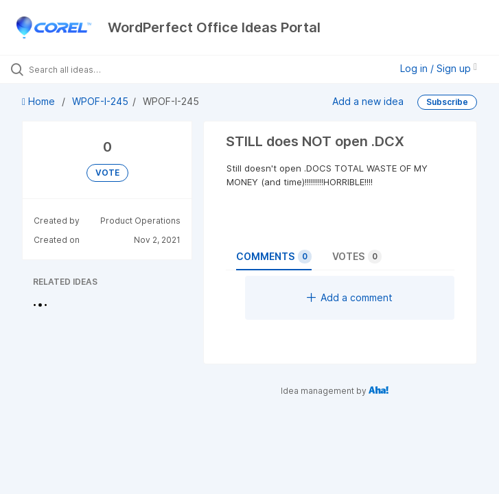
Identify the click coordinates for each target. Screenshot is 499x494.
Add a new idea (368, 100)
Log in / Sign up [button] (438, 68)
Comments (274, 256)
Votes (357, 256)
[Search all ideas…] (92, 69)
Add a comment (350, 297)
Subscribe (447, 102)
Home (40, 101)
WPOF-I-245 (100, 101)
